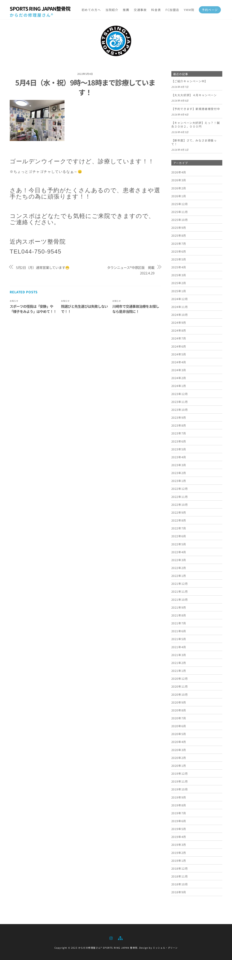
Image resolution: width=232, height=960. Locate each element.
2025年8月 (178, 235)
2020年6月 (178, 726)
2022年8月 (178, 520)
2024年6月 (178, 346)
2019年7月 (178, 813)
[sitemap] (120, 937)
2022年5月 (178, 544)
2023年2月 (178, 473)
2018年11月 (179, 876)
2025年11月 (179, 212)
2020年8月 (178, 710)
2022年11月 (179, 497)
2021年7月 (178, 623)
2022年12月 (179, 489)
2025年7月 (178, 243)
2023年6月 (178, 441)
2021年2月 (178, 663)
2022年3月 (178, 560)
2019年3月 (178, 844)
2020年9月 (178, 702)
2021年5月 (178, 639)
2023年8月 (178, 425)
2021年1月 (178, 671)
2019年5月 (178, 829)
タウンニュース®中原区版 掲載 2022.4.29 (130, 270)
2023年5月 (178, 449)
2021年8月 (178, 615)
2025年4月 (178, 267)
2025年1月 (178, 291)
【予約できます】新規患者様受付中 (195, 109)
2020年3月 (178, 750)
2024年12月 (179, 299)
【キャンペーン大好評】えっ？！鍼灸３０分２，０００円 (195, 124)
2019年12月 (179, 773)
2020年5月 (178, 734)
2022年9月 (178, 512)
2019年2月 (178, 853)
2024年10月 (179, 315)
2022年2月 (178, 568)
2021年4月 (178, 647)
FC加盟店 (172, 10)
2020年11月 (179, 686)
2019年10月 (179, 789)
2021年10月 (179, 599)
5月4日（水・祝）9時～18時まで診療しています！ (85, 87)
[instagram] (111, 937)
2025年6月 (178, 251)
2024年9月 (178, 322)
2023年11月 (179, 402)
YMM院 (189, 10)
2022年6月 (178, 536)
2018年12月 (179, 868)
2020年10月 (179, 694)
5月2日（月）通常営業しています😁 (42, 267)
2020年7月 (178, 718)
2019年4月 (178, 837)
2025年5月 (178, 259)
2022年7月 (178, 528)
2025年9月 (178, 227)
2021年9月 (178, 607)
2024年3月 (178, 370)
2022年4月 (178, 552)
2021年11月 (179, 591)
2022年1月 (178, 576)
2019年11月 (179, 781)
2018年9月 (178, 892)
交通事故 (140, 10)
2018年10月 (179, 884)
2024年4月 (178, 362)
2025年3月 (178, 275)
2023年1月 (178, 481)
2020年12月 (179, 678)
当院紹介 (111, 10)
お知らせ (14, 300)
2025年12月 (179, 204)
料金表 (156, 10)
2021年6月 (178, 631)
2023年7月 (178, 433)
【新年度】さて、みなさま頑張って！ (194, 142)
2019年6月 (178, 821)
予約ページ (210, 10)
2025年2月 (178, 283)
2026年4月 (178, 172)
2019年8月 (178, 805)
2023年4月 (178, 457)
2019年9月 (178, 797)
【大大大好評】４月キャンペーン (194, 95)
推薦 (126, 10)
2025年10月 (179, 220)
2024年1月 (178, 386)
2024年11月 (179, 307)
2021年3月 (178, 655)
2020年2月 (178, 758)
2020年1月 (178, 765)
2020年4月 (178, 742)
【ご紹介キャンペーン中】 (189, 81)
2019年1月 (178, 860)
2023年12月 (179, 394)
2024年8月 (178, 330)
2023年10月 (179, 410)
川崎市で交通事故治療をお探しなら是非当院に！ (135, 309)
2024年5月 (178, 354)
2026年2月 (178, 188)
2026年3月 (178, 180)
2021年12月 (179, 583)
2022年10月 (179, 504)
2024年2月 (178, 378)
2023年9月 (178, 417)
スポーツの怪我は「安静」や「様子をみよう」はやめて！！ (33, 309)
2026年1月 (178, 196)
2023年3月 (178, 465)
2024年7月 (178, 338)
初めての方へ (91, 10)
